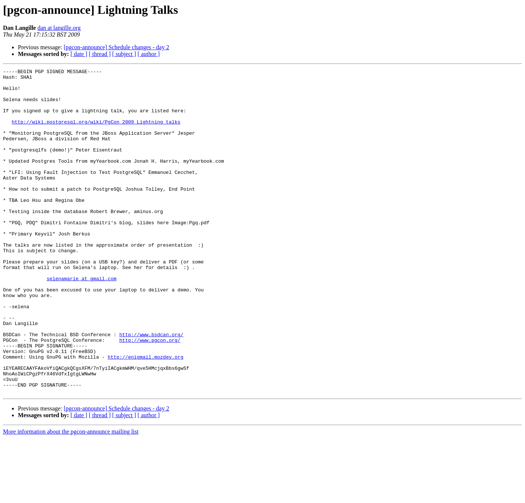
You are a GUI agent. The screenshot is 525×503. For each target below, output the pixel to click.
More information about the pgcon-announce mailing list (70, 496)
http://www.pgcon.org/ (149, 394)
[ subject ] (124, 54)
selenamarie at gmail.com (81, 321)
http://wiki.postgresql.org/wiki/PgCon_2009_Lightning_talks (96, 132)
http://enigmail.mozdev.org (145, 415)
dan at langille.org (59, 28)
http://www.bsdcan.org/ (151, 388)
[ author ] (149, 54)
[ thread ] (100, 54)
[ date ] (78, 54)
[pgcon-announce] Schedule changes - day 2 (116, 47)
